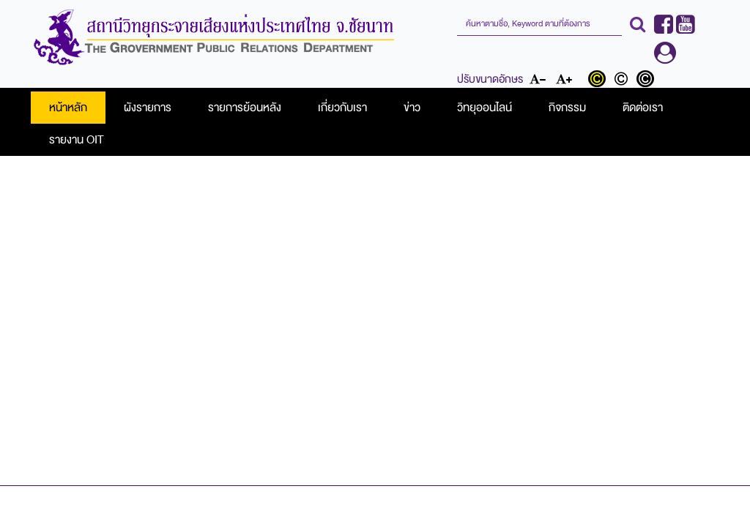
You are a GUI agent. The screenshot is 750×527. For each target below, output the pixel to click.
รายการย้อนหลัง (244, 107)
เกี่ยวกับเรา (342, 107)
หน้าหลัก (68, 107)
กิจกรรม (567, 107)
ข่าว (412, 107)
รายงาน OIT (76, 140)
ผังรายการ (147, 107)
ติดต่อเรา (643, 107)
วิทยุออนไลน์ (484, 107)
